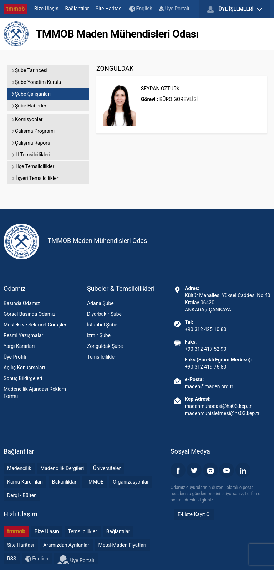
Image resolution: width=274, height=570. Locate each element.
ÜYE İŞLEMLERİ (234, 9)
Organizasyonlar (131, 482)
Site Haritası (109, 8)
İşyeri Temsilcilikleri (35, 178)
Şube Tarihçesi (29, 70)
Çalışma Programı (33, 131)
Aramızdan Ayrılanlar (66, 545)
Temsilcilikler (101, 357)
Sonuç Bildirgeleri (23, 378)
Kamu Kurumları (25, 482)
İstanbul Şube (102, 325)
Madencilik (19, 468)
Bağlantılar (77, 8)
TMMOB (95, 482)
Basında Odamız (22, 303)
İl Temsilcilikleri (30, 155)
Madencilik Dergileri (62, 468)
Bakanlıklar (64, 482)
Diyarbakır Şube (104, 314)
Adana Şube (100, 303)
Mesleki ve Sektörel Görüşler (35, 325)
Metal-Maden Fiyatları (122, 545)
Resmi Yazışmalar (23, 335)
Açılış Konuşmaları (24, 367)
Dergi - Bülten (22, 495)
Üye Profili (15, 357)
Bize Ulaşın (46, 8)
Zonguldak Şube (105, 346)
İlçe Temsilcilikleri (33, 166)
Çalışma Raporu (30, 143)
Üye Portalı (174, 8)
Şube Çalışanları (31, 94)
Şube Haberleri (29, 106)
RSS (11, 558)
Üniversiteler (107, 468)
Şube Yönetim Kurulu (36, 82)
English (140, 9)
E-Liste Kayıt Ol (194, 514)
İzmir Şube (99, 335)
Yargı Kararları (19, 346)
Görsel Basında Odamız (29, 314)
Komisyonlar (27, 119)
